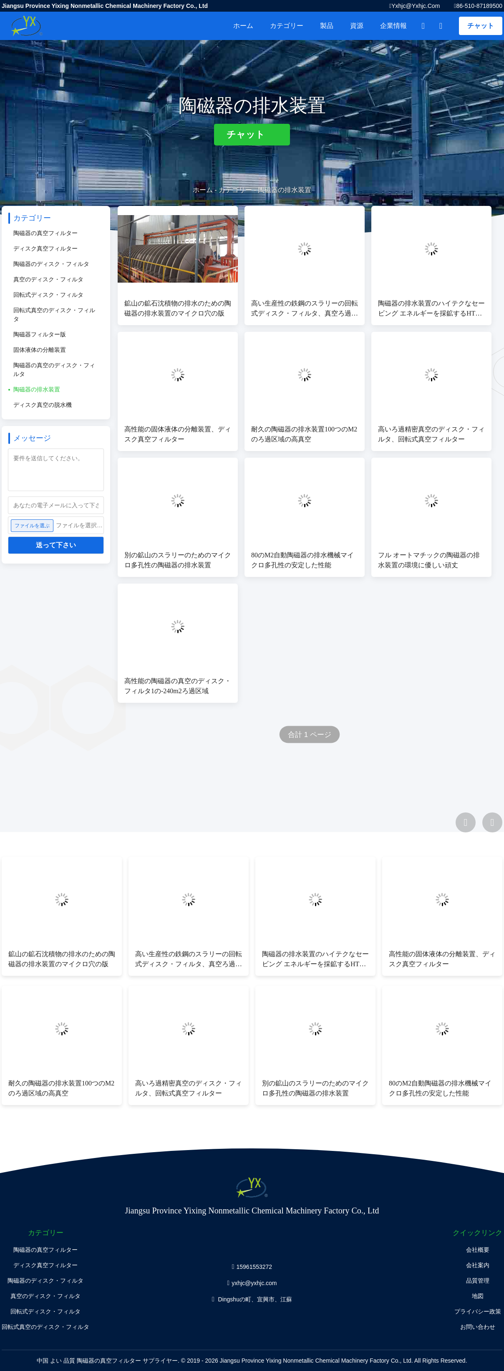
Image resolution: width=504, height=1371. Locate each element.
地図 (478, 1296)
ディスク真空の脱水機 (42, 404)
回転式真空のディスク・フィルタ (54, 314)
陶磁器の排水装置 (36, 389)
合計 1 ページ (309, 735)
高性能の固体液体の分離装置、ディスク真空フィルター (177, 434)
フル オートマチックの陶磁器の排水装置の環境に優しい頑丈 (429, 560)
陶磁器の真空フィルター (45, 233)
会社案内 (477, 1265)
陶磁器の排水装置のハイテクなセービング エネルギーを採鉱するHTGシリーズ (431, 309)
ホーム (243, 25)
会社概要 (477, 1249)
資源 (356, 25)
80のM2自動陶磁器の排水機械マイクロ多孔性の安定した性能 (302, 560)
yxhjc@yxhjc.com (415, 6)
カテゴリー (286, 25)
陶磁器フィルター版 (39, 334)
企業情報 (393, 25)
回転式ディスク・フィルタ (48, 294)
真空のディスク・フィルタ (48, 279)
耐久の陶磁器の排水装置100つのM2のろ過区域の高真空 (304, 434)
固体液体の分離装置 (39, 349)
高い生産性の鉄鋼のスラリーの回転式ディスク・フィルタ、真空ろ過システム (304, 309)
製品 (326, 25)
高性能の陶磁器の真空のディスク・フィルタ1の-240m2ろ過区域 (177, 685)
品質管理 (477, 1280)
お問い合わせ (477, 1326)
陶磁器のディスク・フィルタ (51, 264)
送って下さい (56, 545)
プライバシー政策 (477, 1311)
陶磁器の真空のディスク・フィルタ (54, 369)
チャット (480, 25)
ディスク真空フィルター (45, 248)
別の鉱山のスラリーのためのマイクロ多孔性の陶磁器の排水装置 (177, 560)
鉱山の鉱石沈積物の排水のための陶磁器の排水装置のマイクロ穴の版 (177, 308)
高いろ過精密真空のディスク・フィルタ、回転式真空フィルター (431, 434)
